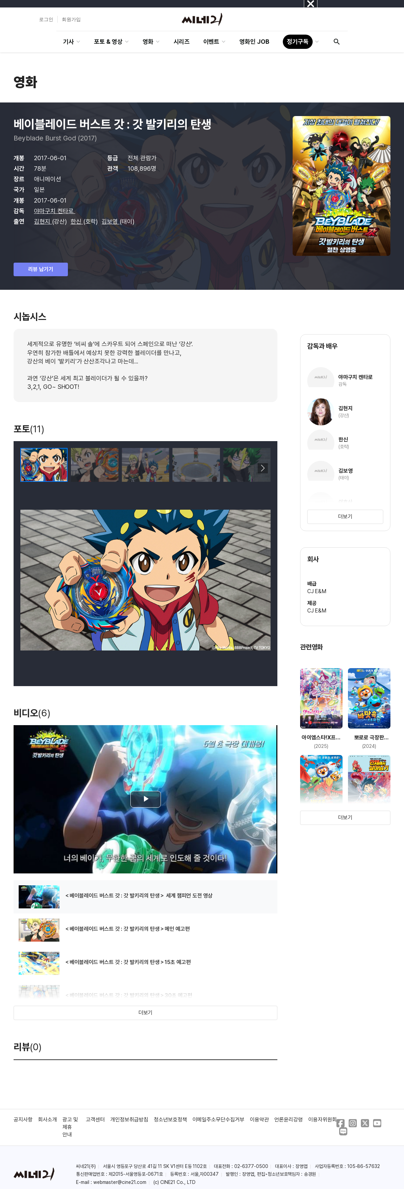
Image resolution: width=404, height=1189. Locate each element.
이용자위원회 (322, 1119)
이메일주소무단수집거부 (218, 1119)
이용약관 (259, 1119)
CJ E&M (317, 591)
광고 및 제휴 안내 (70, 1127)
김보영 (111, 221)
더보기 (146, 1012)
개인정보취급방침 (129, 1119)
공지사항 (23, 1119)
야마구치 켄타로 (54, 210)
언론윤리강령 (288, 1119)
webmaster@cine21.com (119, 1182)
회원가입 (71, 19)
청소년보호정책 (170, 1119)
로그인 (46, 19)
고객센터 (95, 1119)
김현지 (43, 221)
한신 (77, 221)
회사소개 (47, 1119)
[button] (262, 468)
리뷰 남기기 (40, 269)
